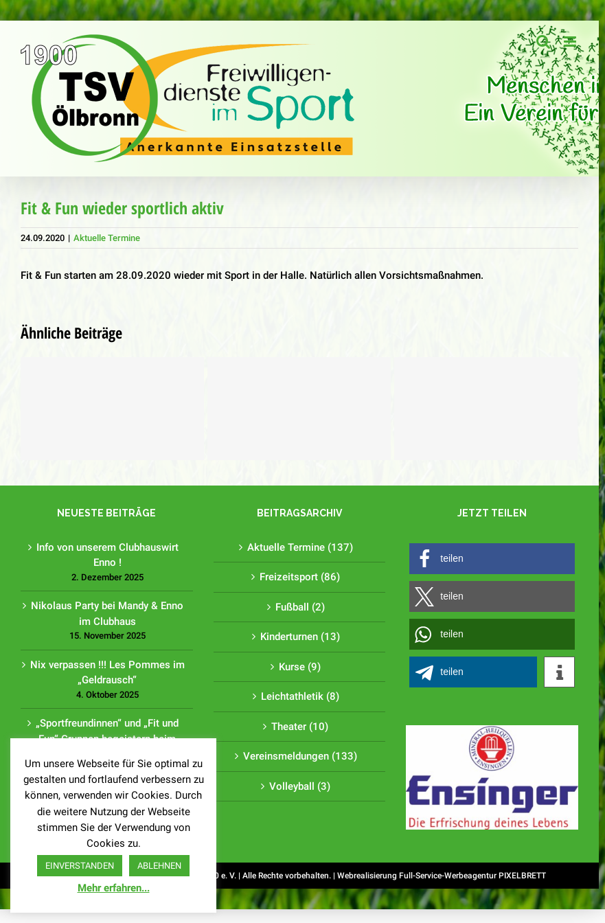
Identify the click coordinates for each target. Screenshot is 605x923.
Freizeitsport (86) (300, 577)
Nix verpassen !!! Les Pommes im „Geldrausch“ (107, 673)
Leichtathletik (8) (300, 696)
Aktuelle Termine (106, 238)
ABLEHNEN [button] (159, 866)
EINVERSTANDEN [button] (79, 866)
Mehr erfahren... (114, 888)
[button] (492, 558)
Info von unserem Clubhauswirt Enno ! (107, 555)
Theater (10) (299, 726)
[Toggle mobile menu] (571, 41)
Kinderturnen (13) (300, 636)
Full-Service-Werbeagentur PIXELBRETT (472, 875)
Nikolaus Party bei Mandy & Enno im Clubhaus (107, 614)
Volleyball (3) (299, 786)
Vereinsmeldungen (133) (300, 756)
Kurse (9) (300, 667)
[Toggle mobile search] (543, 41)
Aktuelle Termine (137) (300, 547)
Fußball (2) (300, 607)
